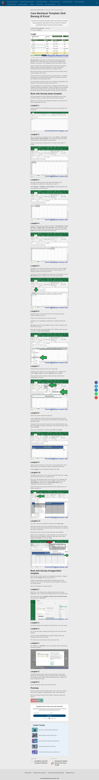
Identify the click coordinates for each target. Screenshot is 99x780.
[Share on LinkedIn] (96, 390)
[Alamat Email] (41, 713)
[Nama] (58, 713)
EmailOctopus (53, 718)
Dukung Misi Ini (37, 700)
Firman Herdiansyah (39, 28)
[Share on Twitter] (96, 386)
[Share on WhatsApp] (96, 393)
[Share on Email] (96, 397)
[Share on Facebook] (96, 382)
